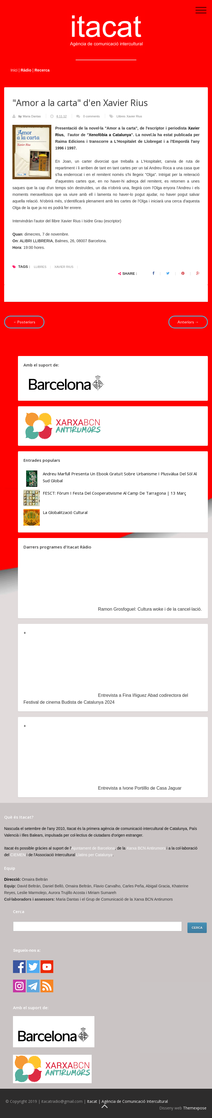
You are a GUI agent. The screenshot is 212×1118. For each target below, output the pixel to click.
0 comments (91, 116)
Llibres (120, 116)
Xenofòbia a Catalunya (110, 135)
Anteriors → (188, 322)
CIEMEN (17, 855)
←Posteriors (24, 322)
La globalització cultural (65, 512)
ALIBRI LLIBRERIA (36, 241)
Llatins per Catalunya (94, 855)
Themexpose (194, 1108)
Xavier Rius (134, 116)
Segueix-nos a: (27, 950)
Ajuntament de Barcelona (93, 848)
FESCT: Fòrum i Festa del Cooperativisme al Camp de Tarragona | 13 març (114, 493)
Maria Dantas (32, 116)
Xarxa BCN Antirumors (145, 848)
